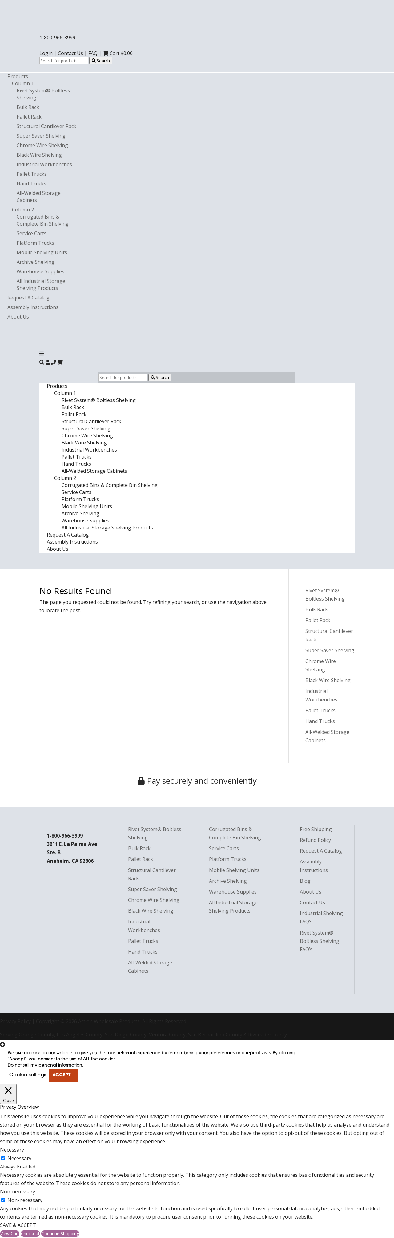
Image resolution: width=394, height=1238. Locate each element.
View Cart (9, 1233)
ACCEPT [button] (61, 1075)
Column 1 (23, 83)
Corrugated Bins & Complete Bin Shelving (43, 220)
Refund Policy (315, 840)
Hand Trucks (31, 183)
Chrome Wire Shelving (42, 145)
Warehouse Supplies (40, 271)
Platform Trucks (35, 242)
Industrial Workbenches (44, 164)
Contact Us (70, 53)
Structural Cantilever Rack (46, 126)
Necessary (19, 1158)
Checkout (30, 1233)
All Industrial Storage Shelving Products (41, 284)
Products (17, 76)
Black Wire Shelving (39, 154)
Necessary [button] (12, 1149)
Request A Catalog (28, 297)
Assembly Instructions (32, 307)
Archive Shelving (35, 262)
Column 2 (23, 209)
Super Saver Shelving (41, 135)
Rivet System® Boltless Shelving (99, 400)
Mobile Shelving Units (42, 252)
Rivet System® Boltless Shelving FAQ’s (319, 941)
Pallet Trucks (32, 174)
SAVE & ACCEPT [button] (18, 1225)
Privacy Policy (15, 1021)
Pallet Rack (29, 116)
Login (46, 53)
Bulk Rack (28, 107)
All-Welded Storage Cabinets (94, 471)
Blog (305, 881)
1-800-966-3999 (57, 37)
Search (101, 60)
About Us (18, 316)
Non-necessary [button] (17, 1191)
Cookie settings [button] (27, 1075)
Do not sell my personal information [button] (45, 1065)
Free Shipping (316, 829)
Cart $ (118, 53)
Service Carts (31, 233)
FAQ (93, 53)
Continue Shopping (60, 1233)
